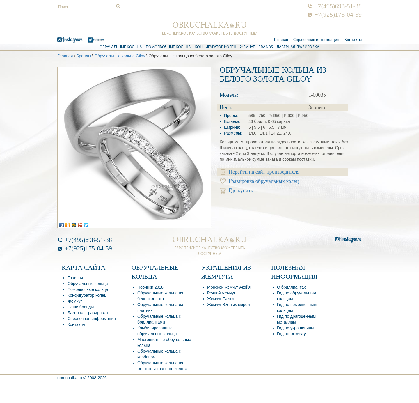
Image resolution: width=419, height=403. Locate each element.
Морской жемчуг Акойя (229, 287)
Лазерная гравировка (298, 47)
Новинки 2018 (150, 287)
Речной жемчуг (221, 293)
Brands (265, 47)
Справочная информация (316, 40)
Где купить (236, 191)
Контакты (353, 40)
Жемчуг (247, 47)
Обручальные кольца (121, 47)
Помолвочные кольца (168, 47)
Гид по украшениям (295, 328)
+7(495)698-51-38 (338, 6)
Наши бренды (81, 307)
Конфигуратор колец (215, 47)
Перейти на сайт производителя (260, 172)
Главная (281, 40)
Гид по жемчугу (291, 333)
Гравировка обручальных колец (259, 181)
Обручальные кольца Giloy (119, 56)
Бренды (83, 56)
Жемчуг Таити (220, 298)
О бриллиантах (291, 287)
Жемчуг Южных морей (228, 304)
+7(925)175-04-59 (338, 14)
